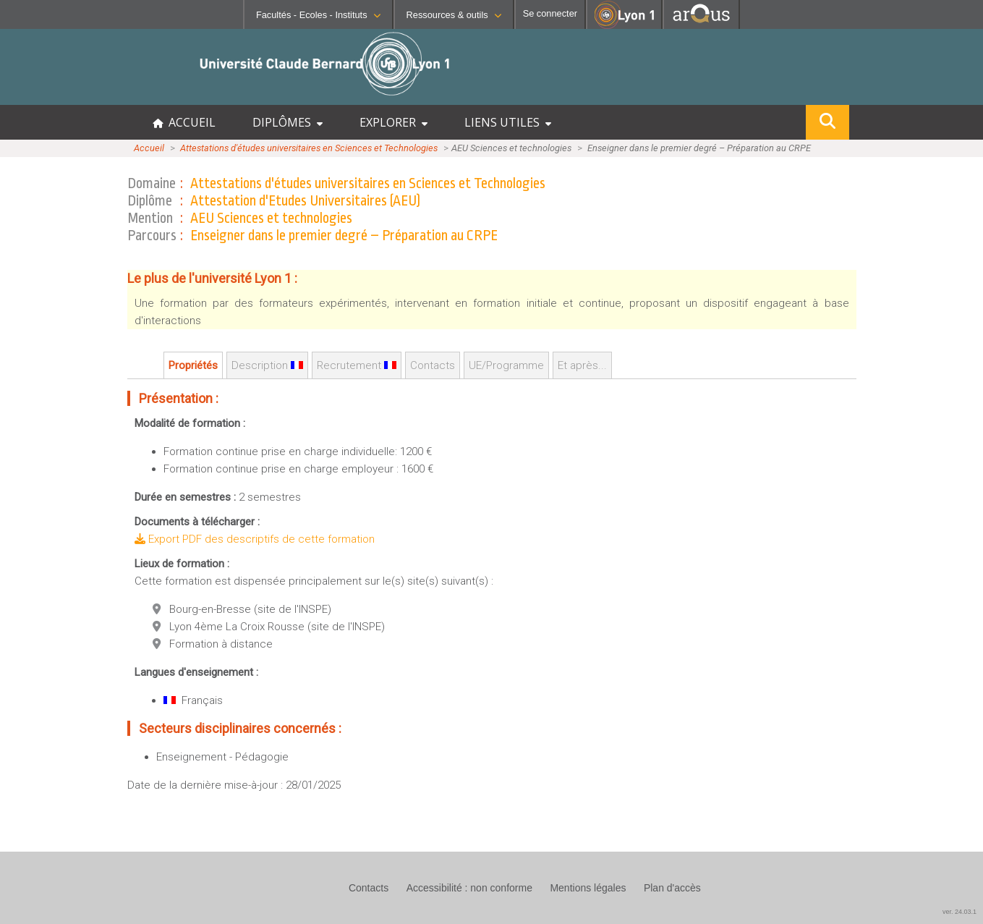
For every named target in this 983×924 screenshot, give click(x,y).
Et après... (582, 365)
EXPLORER (393, 122)
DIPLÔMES (287, 122)
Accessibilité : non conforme (469, 888)
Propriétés (193, 365)
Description (267, 365)
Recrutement (356, 365)
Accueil (149, 148)
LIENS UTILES (507, 122)
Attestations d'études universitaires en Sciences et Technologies (309, 148)
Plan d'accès (672, 888)
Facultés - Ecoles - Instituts (318, 14)
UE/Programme (506, 365)
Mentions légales (588, 888)
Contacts (432, 365)
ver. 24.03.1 (959, 911)
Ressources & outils (454, 14)
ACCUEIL (184, 122)
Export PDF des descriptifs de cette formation (255, 539)
